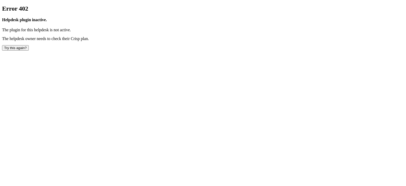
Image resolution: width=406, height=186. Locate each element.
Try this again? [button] (15, 48)
